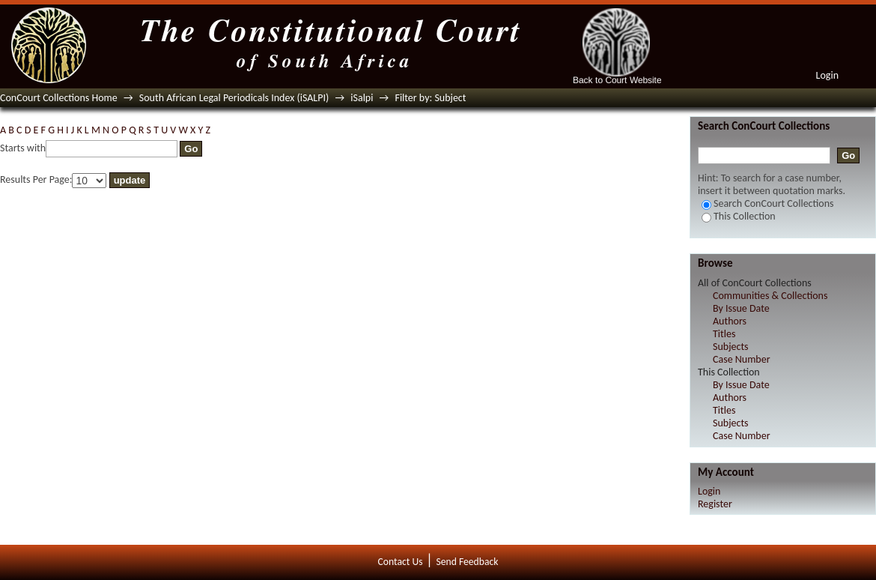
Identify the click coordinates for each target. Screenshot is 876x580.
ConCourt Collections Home (59, 97)
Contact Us (400, 561)
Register (715, 504)
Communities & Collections (770, 295)
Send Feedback (467, 561)
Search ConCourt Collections (768, 203)
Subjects (731, 346)
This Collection (739, 216)
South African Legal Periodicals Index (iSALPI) (234, 97)
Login (827, 75)
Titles (724, 333)
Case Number (741, 359)
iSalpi (361, 97)
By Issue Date (741, 308)
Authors (729, 321)
